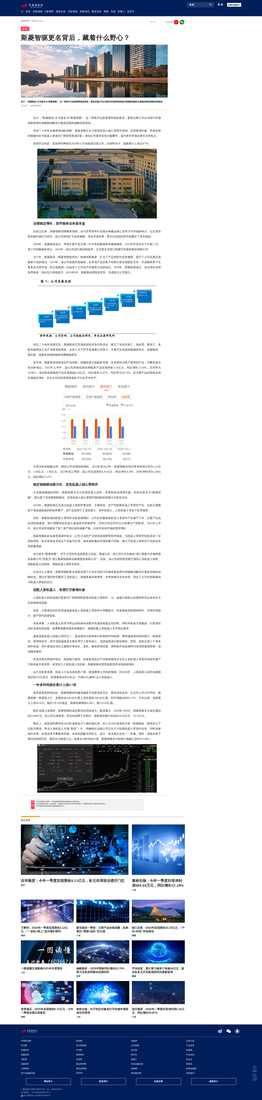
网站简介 (48, 1081)
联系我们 (103, 1081)
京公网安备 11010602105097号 (35, 1095)
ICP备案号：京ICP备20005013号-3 (35, 1092)
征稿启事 (158, 1081)
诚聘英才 (213, 1081)
